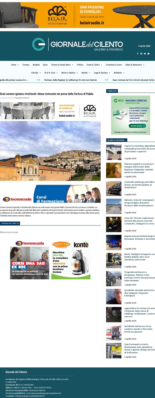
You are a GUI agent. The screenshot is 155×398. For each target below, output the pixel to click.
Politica (80, 65)
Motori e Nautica (69, 73)
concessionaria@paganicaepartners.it (43, 393)
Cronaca (26, 65)
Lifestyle (36, 73)
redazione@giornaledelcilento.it (29, 396)
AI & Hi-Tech (51, 73)
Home (15, 65)
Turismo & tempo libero (62, 65)
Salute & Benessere (135, 65)
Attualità (36, 65)
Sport (45, 65)
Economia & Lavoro (114, 65)
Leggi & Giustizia (102, 73)
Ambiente (119, 73)
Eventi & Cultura (94, 65)
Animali (86, 73)
